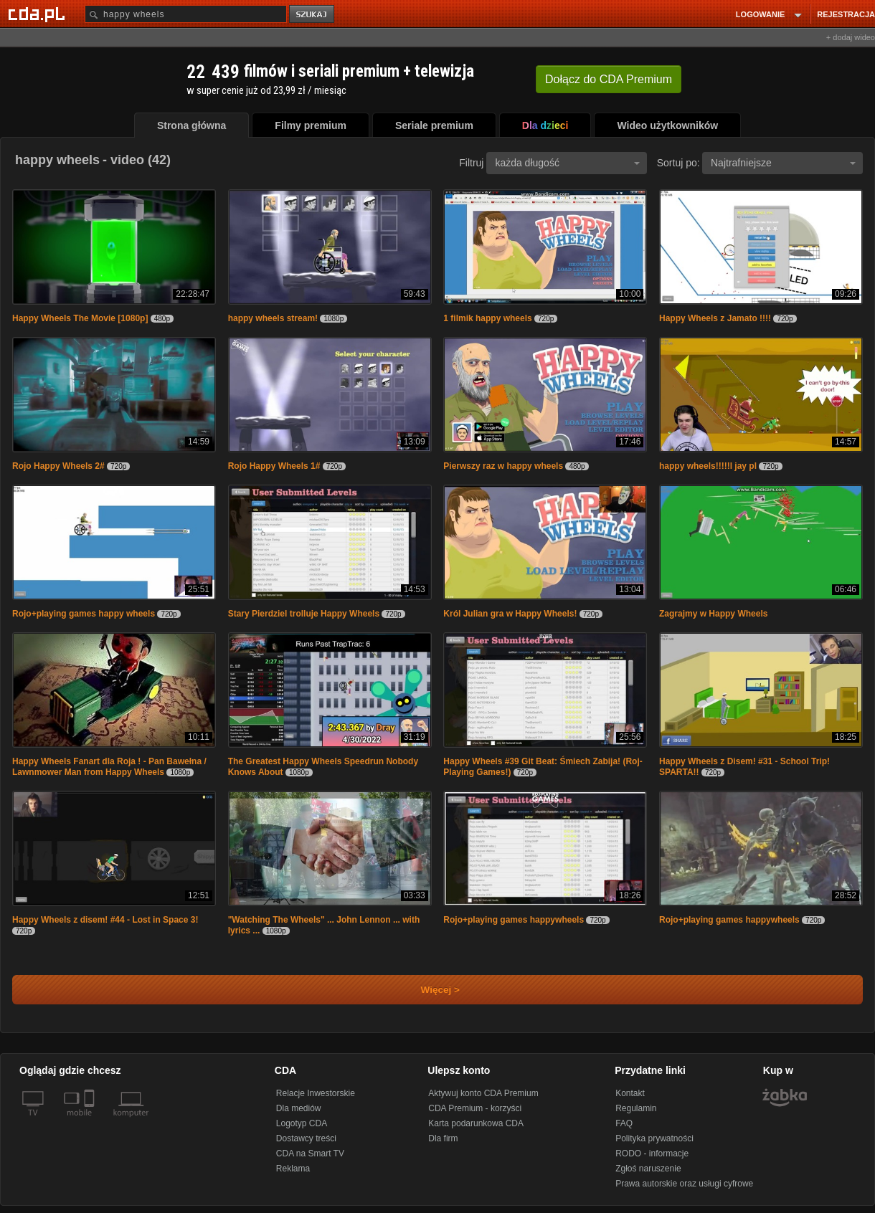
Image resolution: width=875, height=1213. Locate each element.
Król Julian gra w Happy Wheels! (510, 614)
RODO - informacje (652, 1153)
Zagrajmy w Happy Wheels (713, 614)
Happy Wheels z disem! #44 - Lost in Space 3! (105, 920)
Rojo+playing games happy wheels (83, 614)
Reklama (293, 1169)
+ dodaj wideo (850, 37)
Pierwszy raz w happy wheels (503, 466)
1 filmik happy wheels (487, 318)
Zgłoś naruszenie (648, 1169)
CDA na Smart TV (310, 1153)
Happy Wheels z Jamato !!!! (715, 318)
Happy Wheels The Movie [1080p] (80, 318)
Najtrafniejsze (783, 162)
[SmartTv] (90, 1121)
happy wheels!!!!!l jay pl (708, 466)
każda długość (567, 162)
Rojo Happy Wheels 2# (58, 466)
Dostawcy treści (306, 1138)
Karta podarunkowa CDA (476, 1123)
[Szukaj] (186, 14)
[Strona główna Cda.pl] (38, 13)
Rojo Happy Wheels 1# (274, 466)
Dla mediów (298, 1108)
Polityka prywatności (654, 1138)
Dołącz (608, 79)
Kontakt (630, 1093)
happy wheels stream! (273, 318)
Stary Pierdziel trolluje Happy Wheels (303, 614)
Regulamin (635, 1108)
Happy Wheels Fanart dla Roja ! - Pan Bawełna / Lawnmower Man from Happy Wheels (109, 766)
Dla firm (443, 1138)
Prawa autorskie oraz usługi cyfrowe (684, 1184)
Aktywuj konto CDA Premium (483, 1093)
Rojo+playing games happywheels (513, 920)
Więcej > (428, 989)
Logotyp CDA (301, 1123)
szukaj (312, 14)
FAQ (624, 1123)
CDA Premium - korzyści (474, 1108)
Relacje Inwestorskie (315, 1093)
